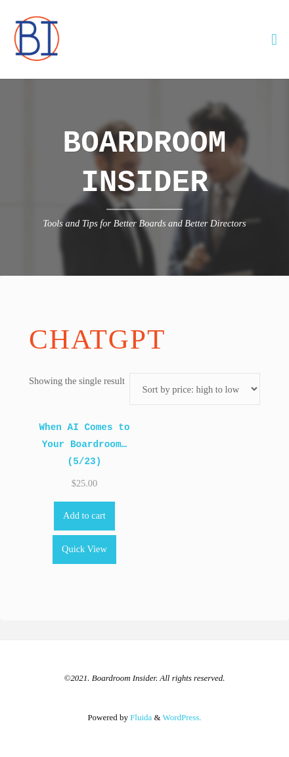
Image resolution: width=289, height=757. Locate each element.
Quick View (84, 549)
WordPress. (182, 717)
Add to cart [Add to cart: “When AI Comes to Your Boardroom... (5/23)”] (84, 515)
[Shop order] (194, 389)
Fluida (140, 717)
